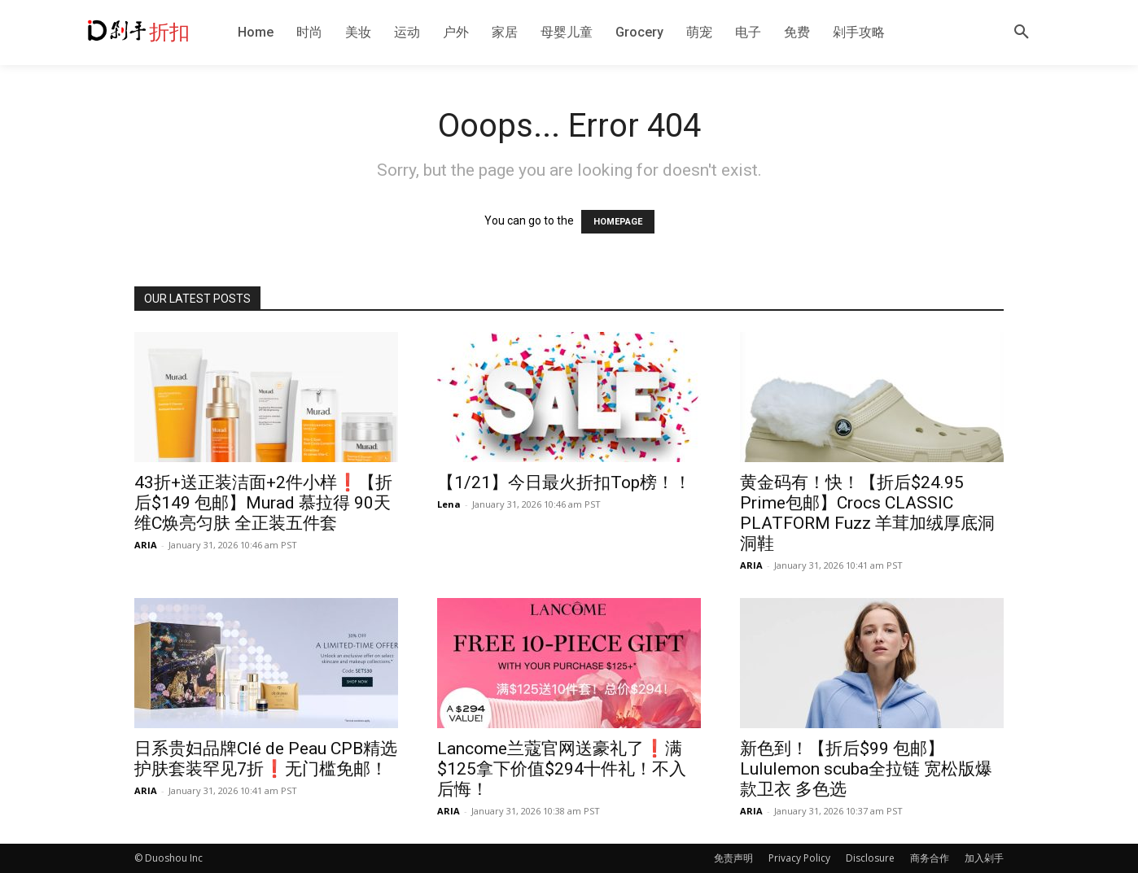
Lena (449, 504)
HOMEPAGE (617, 221)
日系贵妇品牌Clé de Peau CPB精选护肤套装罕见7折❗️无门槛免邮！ (265, 759)
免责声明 (733, 858)
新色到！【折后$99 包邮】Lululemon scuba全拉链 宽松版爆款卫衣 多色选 (866, 769)
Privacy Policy (799, 858)
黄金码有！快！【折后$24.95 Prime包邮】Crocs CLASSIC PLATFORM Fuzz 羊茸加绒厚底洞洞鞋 (867, 513)
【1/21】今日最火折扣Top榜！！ (564, 482)
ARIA (145, 545)
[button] (1021, 32)
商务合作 (929, 858)
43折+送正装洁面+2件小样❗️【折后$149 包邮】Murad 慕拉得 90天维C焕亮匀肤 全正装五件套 (263, 503)
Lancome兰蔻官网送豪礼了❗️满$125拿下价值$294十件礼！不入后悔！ (561, 769)
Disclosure (870, 858)
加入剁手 (984, 858)
